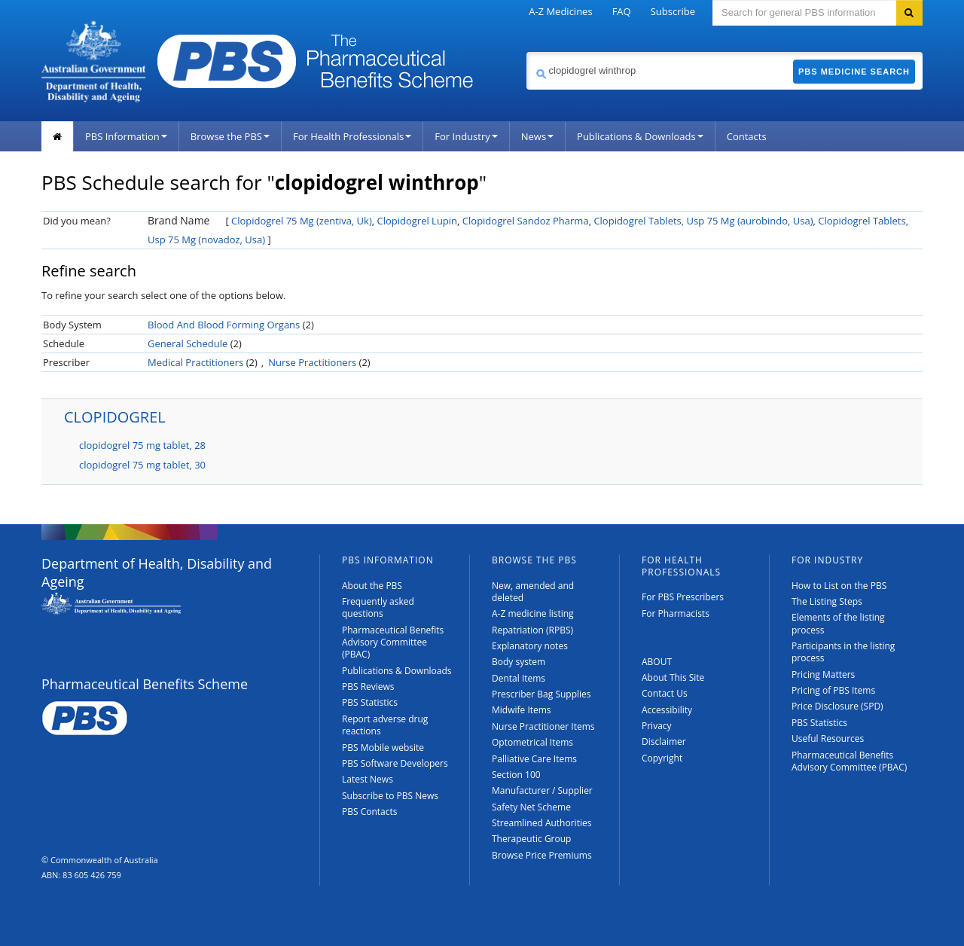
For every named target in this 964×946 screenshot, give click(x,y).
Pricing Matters (823, 674)
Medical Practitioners (195, 362)
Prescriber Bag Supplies (541, 694)
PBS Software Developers (395, 763)
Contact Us (665, 693)
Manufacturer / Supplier (542, 790)
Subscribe (673, 11)
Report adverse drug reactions (385, 725)
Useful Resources (828, 738)
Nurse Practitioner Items (543, 726)
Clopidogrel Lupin (417, 220)
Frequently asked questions (378, 607)
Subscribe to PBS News (390, 795)
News (537, 136)
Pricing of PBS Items (833, 690)
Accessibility (667, 709)
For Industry (466, 136)
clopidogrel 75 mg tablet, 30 (142, 464)
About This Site (673, 677)
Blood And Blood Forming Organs (224, 324)
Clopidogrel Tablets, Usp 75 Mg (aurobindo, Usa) (703, 220)
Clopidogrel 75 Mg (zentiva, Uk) (301, 220)
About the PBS (372, 585)
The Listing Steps (827, 601)
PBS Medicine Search (854, 71)
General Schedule (187, 343)
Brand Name (178, 220)
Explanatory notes (530, 645)
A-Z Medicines (560, 11)
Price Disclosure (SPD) (837, 706)
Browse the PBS (230, 136)
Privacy (657, 725)
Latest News (367, 779)
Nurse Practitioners (312, 362)
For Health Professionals (352, 136)
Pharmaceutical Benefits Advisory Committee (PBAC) (393, 642)
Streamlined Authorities (541, 822)
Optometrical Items (532, 742)
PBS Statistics (370, 702)
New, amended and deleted (533, 591)
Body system (518, 661)
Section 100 (516, 774)
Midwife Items (521, 709)
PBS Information (126, 136)
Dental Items (518, 678)
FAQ (621, 11)
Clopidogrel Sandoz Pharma (525, 220)
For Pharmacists (675, 613)
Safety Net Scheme (531, 807)
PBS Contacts (370, 811)
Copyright (662, 758)
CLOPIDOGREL (115, 417)
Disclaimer (664, 741)
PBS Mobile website (383, 747)
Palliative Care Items (534, 758)
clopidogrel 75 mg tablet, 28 (142, 445)
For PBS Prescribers (683, 596)
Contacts (747, 136)
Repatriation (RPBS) (532, 630)
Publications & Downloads (640, 136)
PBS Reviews (368, 686)
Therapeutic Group (531, 838)
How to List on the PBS (839, 585)
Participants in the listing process (843, 651)
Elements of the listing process (838, 623)
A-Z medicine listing (533, 613)
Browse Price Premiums (542, 855)
